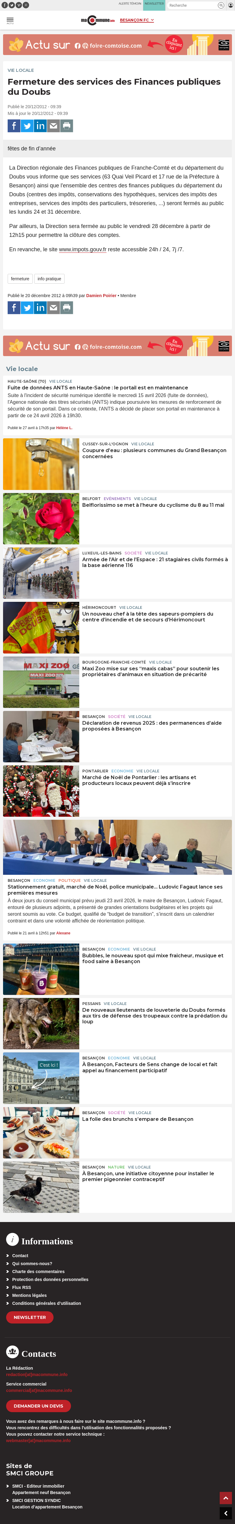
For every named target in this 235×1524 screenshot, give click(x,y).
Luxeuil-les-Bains (101, 553)
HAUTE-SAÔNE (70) (27, 381)
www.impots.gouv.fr (82, 249)
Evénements (117, 498)
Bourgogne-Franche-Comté (114, 662)
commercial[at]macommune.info (39, 1390)
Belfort (91, 498)
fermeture (20, 278)
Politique (69, 880)
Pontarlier (95, 771)
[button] (221, 5)
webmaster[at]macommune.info (38, 1440)
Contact (20, 1255)
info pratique (49, 278)
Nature (116, 1167)
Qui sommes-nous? (32, 1263)
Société (133, 553)
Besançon (93, 716)
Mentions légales (29, 1295)
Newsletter (30, 1317)
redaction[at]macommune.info (37, 1374)
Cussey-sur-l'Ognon (105, 444)
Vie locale (21, 70)
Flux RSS (21, 1287)
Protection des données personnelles (50, 1279)
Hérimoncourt (99, 607)
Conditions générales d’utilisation (46, 1303)
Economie (122, 771)
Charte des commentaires (38, 1271)
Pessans (91, 1003)
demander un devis (38, 1406)
